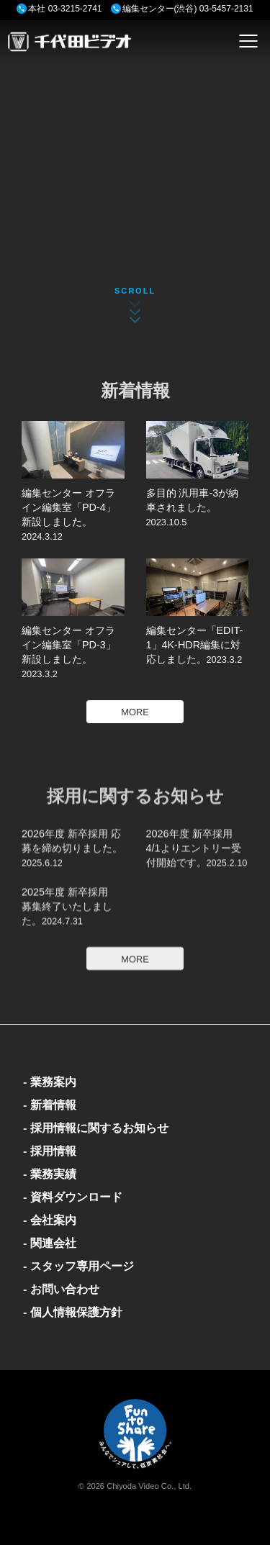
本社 (36, 9)
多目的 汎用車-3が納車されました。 (197, 474)
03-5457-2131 (226, 9)
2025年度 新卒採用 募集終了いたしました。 (70, 918)
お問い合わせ (64, 1289)
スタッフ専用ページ (82, 1266)
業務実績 (53, 1174)
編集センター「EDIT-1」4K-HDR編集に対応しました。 (197, 611)
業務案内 (53, 1082)
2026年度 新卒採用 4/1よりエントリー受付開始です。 (197, 860)
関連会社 (53, 1243)
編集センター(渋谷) (154, 9)
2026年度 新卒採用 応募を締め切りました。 (72, 860)
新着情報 (53, 1105)
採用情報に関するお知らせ (99, 1128)
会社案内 (53, 1220)
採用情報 (53, 1151)
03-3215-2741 (75, 9)
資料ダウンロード (76, 1197)
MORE (134, 712)
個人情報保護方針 (76, 1312)
